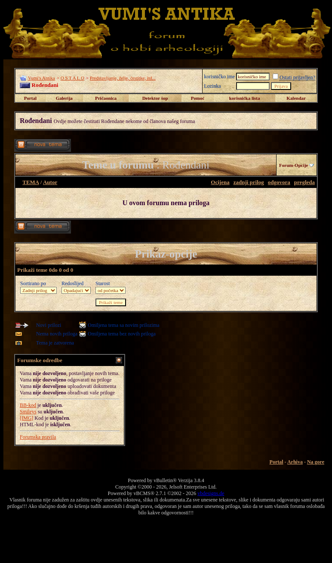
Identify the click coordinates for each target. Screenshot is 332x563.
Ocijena (220, 182)
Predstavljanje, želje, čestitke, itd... (123, 77)
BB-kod (28, 405)
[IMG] (26, 418)
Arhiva (295, 462)
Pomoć (198, 98)
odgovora (279, 182)
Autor (50, 182)
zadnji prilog (249, 182)
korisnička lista (244, 98)
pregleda (304, 182)
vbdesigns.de (210, 493)
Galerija (64, 98)
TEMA (30, 182)
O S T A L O (72, 77)
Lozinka (212, 86)
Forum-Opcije (293, 165)
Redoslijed (72, 283)
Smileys (28, 412)
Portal (30, 98)
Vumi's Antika (41, 77)
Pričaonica (106, 98)
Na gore (315, 462)
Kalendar (296, 98)
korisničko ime (219, 77)
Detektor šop (155, 98)
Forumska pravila (38, 437)
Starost (102, 283)
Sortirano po (33, 283)
